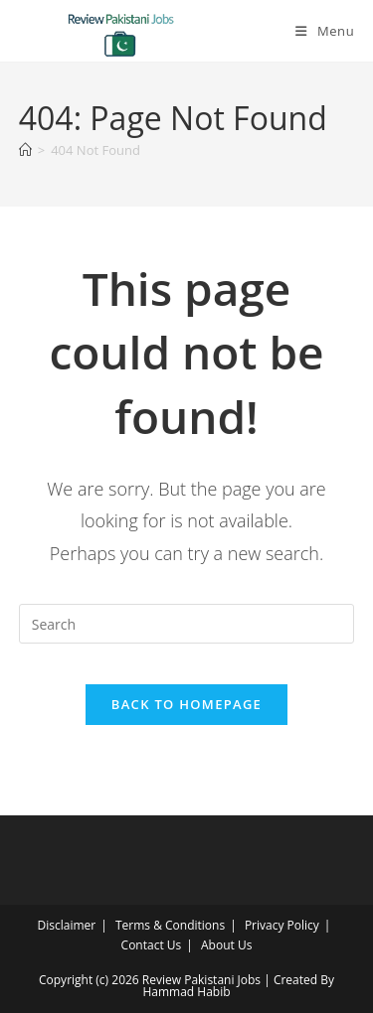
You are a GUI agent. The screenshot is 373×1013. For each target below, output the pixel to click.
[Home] (25, 150)
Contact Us (151, 945)
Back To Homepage (186, 704)
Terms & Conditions (170, 925)
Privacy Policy (282, 925)
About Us (226, 945)
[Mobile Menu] (324, 31)
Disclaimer (67, 925)
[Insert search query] (187, 624)
